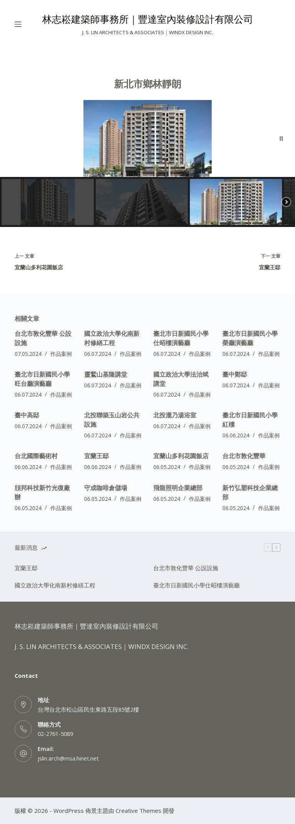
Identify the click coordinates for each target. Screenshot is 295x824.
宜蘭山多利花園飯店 (181, 456)
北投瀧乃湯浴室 (174, 415)
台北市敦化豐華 (243, 456)
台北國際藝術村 (36, 456)
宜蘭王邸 (96, 456)
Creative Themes (138, 810)
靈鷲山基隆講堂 (105, 374)
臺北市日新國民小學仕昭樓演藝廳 (196, 585)
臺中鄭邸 (234, 374)
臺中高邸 (27, 415)
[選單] (18, 24)
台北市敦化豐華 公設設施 (185, 568)
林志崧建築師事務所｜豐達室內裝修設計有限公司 (147, 18)
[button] (281, 138)
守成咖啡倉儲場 (105, 488)
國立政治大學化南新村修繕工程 (55, 585)
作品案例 (61, 353)
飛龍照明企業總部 (177, 488)
